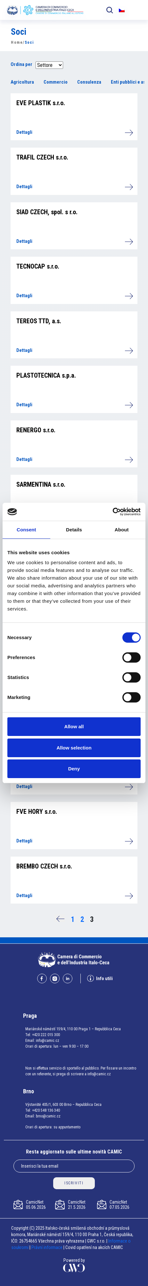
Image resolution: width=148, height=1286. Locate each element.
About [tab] (122, 529)
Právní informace (46, 1247)
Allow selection (73, 747)
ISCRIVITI (74, 1183)
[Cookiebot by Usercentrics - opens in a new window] (113, 512)
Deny (74, 768)
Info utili (100, 978)
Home (17, 42)
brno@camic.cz (48, 1116)
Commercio (56, 82)
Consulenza (89, 82)
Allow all (74, 726)
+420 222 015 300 (46, 1035)
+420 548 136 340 (46, 1110)
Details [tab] (74, 529)
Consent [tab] (26, 529)
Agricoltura (22, 82)
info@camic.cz (47, 1040)
